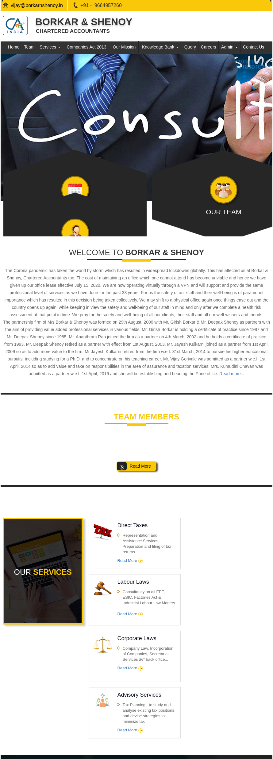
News (106, 711)
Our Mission (124, 47)
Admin (229, 47)
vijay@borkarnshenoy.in (37, 5)
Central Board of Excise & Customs (44, 689)
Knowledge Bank (160, 47)
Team (29, 47)
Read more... (231, 373)
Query (190, 47)
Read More (128, 560)
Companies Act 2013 (86, 47)
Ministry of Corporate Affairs (37, 711)
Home (13, 47)
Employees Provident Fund (37, 723)
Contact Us (253, 47)
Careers (208, 47)
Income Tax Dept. (28, 677)
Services (50, 47)
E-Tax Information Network (36, 700)
